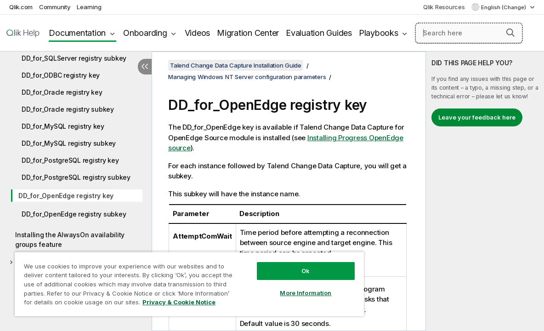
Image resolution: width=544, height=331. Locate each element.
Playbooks (378, 33)
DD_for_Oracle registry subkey (68, 109)
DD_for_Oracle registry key (62, 92)
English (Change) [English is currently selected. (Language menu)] (504, 7)
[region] (172, 280)
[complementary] (485, 191)
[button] (510, 32)
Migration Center (248, 33)
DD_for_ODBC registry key (61, 75)
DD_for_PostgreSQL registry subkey (76, 177)
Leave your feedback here (477, 117)
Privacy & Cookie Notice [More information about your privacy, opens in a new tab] (77, 304)
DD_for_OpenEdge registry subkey (74, 214)
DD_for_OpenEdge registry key (65, 196)
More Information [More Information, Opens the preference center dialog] (277, 286)
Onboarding (145, 33)
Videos (197, 33)
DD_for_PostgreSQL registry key (70, 160)
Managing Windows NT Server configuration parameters (247, 76)
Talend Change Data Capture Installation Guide (235, 65)
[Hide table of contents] (145, 66)
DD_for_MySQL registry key (63, 126)
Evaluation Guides (319, 33)
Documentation (77, 33)
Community (55, 7)
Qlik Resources (444, 7)
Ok (277, 264)
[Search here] (469, 33)
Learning (89, 7)
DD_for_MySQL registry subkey (69, 143)
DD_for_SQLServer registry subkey (74, 58)
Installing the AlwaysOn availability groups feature (70, 239)
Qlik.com (21, 7)
